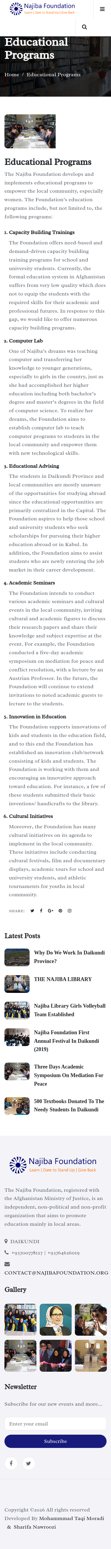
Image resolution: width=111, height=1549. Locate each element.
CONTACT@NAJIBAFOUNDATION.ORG (56, 1272)
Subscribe (55, 1441)
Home (11, 74)
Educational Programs (54, 74)
